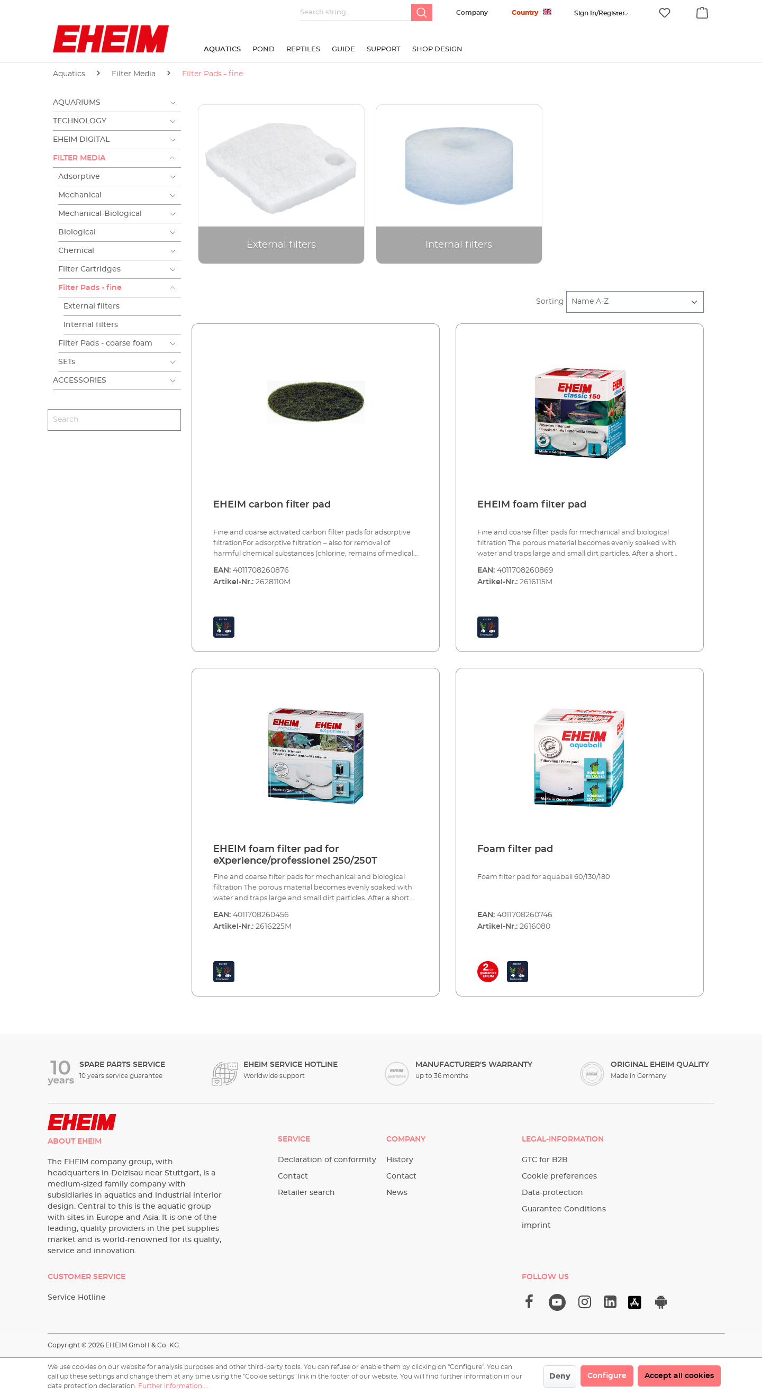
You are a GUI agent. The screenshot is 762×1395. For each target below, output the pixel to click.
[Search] (421, 12)
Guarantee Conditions (564, 1209)
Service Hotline (77, 1297)
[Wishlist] (664, 13)
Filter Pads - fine (90, 288)
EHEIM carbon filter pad (272, 505)
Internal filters (91, 325)
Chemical (76, 251)
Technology (79, 121)
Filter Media (79, 158)
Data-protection (552, 1193)
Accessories (79, 380)
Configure (607, 1376)
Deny (559, 1376)
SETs (66, 362)
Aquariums (77, 102)
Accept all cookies (679, 1376)
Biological (77, 232)
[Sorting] (635, 302)
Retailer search (306, 1193)
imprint (536, 1225)
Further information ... (173, 1386)
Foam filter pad (515, 849)
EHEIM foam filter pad (531, 505)
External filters (92, 306)
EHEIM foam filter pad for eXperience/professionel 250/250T (295, 855)
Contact (293, 1176)
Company (472, 13)
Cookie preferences (559, 1176)
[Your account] (599, 13)
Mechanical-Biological (100, 214)
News (396, 1193)
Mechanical (80, 195)
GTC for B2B (545, 1160)
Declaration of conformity (327, 1160)
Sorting (550, 301)
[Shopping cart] (702, 11)
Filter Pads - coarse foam (105, 343)
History (399, 1160)
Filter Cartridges (89, 269)
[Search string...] (356, 12)
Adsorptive (79, 176)
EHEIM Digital (81, 139)
